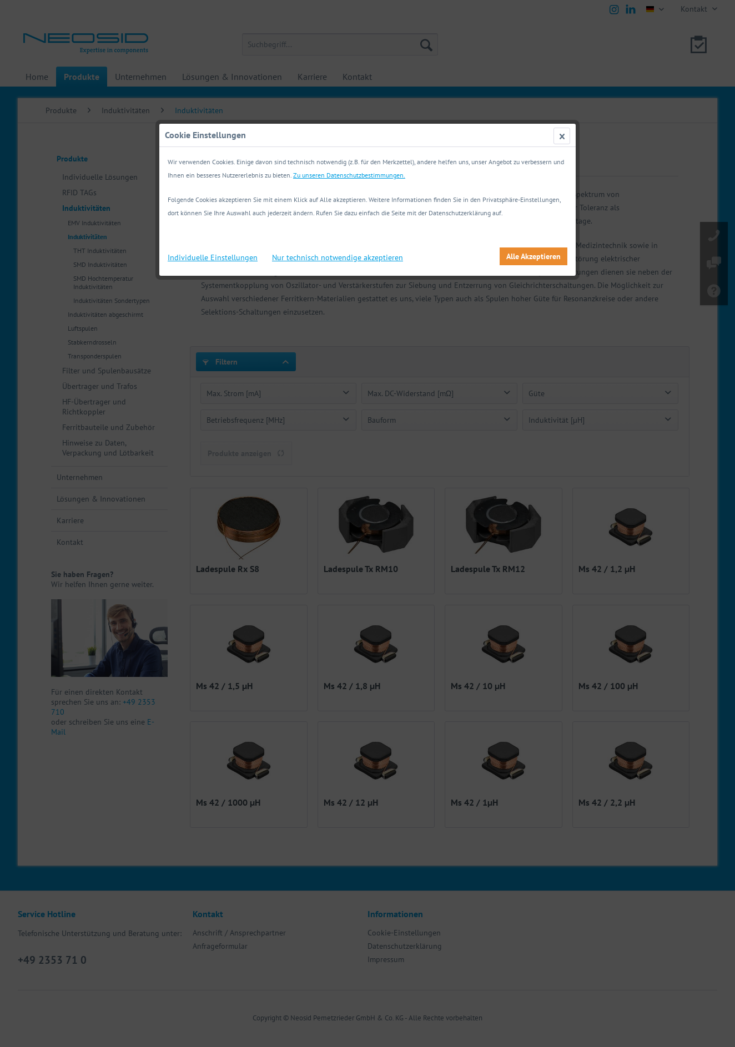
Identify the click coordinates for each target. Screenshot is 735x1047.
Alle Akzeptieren (533, 256)
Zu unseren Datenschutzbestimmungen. (349, 175)
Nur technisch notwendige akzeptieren (337, 257)
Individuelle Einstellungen (213, 257)
